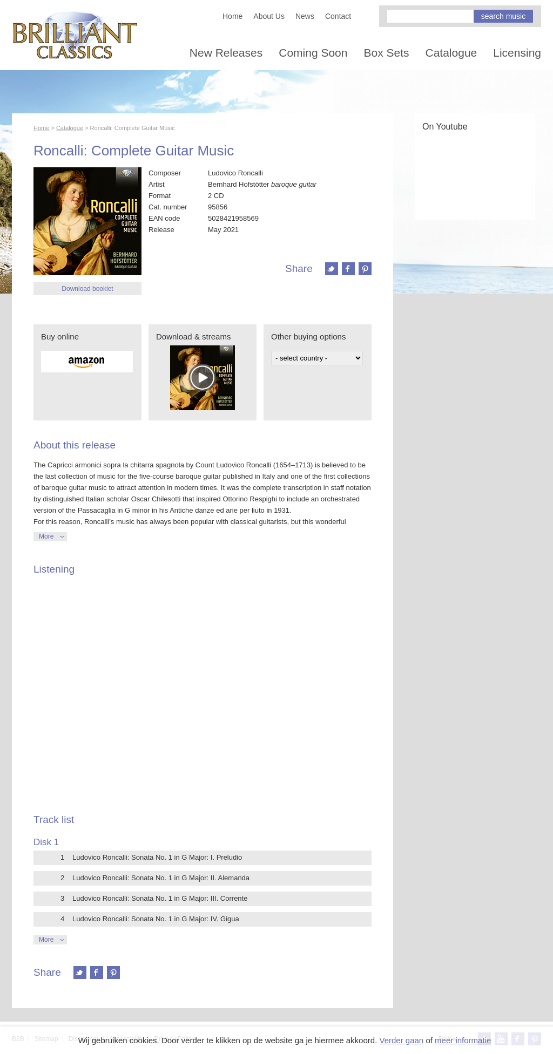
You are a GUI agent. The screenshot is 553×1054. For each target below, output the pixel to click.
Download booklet (87, 289)
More (46, 536)
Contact (338, 16)
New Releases (226, 52)
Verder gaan (401, 1040)
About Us (269, 16)
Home (232, 16)
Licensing (517, 52)
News (304, 16)
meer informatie (463, 1040)
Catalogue (451, 52)
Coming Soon (313, 52)
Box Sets (386, 52)
